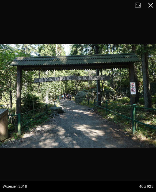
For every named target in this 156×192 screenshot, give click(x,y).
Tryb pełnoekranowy (140, 5)
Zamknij (150, 5)
